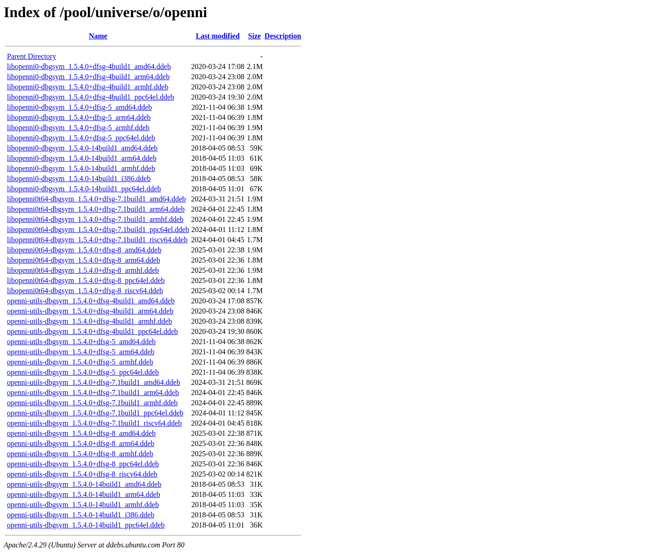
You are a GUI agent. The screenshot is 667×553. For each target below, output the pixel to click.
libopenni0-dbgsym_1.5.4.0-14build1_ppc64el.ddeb (84, 189)
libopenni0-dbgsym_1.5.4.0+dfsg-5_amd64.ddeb (79, 107)
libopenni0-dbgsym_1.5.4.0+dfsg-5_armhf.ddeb (78, 128)
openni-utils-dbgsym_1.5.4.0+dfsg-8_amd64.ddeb (81, 433)
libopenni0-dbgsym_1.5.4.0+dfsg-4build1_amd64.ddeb (89, 66)
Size (254, 36)
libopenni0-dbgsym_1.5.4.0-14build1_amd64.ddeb (82, 148)
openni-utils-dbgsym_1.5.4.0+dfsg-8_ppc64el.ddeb (83, 464)
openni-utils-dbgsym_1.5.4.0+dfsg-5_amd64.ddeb (81, 342)
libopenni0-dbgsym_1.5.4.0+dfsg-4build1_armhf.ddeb (88, 87)
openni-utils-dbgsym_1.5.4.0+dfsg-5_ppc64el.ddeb (83, 372)
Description (282, 36)
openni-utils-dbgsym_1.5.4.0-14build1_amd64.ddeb (84, 484)
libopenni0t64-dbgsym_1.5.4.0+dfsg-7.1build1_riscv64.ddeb (97, 240)
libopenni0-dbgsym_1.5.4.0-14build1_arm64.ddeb (82, 158)
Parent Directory (31, 56)
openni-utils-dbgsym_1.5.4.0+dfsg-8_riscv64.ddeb (82, 474)
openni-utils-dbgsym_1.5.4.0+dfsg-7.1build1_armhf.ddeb (92, 403)
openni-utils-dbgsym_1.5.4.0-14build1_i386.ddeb (80, 515)
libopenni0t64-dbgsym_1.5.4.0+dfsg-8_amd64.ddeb (84, 250)
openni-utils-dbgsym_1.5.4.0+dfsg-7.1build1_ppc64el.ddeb (95, 413)
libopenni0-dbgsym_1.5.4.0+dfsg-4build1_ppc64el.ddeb (90, 97)
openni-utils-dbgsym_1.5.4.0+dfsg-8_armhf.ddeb (80, 454)
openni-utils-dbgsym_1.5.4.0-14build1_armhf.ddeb (83, 505)
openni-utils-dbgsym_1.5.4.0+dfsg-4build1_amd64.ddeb (91, 301)
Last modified (218, 36)
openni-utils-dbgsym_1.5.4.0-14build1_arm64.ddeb (83, 494)
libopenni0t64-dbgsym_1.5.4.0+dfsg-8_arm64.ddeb (83, 260)
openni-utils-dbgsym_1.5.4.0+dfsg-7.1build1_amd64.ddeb (93, 382)
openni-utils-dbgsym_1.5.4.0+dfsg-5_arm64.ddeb (80, 352)
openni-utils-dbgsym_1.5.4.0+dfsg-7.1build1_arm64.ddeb (93, 392)
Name (98, 36)
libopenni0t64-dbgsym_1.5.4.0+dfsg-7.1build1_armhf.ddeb (95, 219)
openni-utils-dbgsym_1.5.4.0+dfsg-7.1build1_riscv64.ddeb (94, 423)
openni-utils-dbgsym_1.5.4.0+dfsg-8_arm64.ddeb (80, 443)
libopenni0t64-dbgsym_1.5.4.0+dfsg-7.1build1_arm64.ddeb (96, 209)
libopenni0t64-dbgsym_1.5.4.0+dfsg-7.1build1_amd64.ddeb (96, 199)
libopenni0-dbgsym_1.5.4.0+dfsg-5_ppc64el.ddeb (81, 138)
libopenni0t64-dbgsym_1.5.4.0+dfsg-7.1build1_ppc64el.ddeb (98, 229)
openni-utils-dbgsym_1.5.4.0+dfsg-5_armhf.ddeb (80, 362)
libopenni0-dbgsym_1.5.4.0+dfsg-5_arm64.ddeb (79, 117)
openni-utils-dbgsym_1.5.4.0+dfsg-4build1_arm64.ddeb (90, 311)
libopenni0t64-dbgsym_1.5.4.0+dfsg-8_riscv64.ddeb (85, 291)
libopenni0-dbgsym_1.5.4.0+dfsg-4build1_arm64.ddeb (88, 77)
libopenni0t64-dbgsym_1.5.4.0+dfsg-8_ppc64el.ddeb (86, 280)
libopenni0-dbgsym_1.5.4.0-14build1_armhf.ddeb (81, 168)
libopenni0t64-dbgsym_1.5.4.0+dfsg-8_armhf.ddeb (83, 270)
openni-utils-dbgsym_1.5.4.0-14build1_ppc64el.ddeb (85, 525)
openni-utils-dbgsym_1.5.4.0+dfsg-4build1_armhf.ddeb (89, 321)
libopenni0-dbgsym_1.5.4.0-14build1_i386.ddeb (79, 178)
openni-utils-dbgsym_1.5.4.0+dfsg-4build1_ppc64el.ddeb (92, 331)
